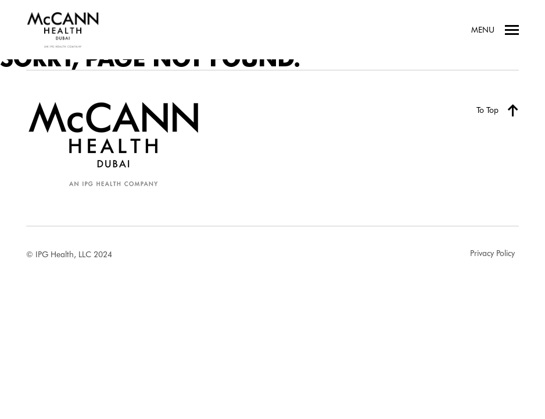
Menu (495, 30)
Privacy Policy (492, 253)
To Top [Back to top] (497, 110)
